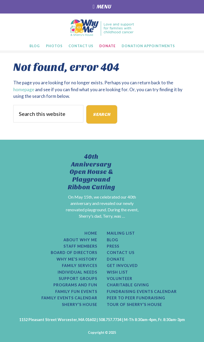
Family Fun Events (76, 291)
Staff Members (80, 246)
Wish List (117, 272)
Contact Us (120, 253)
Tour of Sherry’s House (134, 304)
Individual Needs (77, 272)
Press (113, 246)
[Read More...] (90, 222)
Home (90, 233)
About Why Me (80, 240)
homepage (23, 89)
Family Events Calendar (69, 298)
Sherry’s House (79, 304)
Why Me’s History (77, 259)
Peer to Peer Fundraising (136, 298)
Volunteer (119, 278)
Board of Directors (74, 253)
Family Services (79, 266)
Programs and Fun (75, 285)
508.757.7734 (110, 319)
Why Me (102, 27)
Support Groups (78, 278)
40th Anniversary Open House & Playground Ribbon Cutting (91, 172)
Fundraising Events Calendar (142, 291)
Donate (116, 259)
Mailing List (121, 233)
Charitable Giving (128, 285)
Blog (112, 240)
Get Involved (122, 266)
